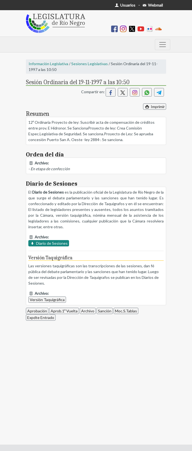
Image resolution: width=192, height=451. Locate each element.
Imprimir (154, 106)
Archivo (87, 311)
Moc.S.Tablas (126, 311)
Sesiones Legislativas (89, 63)
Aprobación (37, 311)
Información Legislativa (48, 63)
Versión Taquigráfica (47, 299)
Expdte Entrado (40, 317)
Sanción (104, 311)
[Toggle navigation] (162, 44)
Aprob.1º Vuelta (64, 311)
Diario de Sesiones (49, 243)
